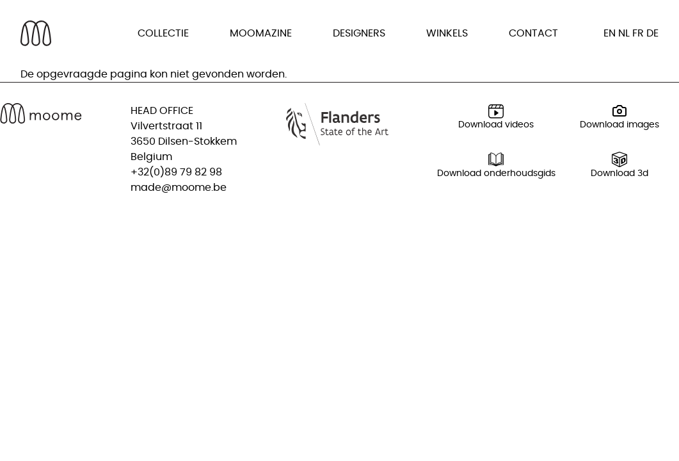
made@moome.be (179, 187)
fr (638, 33)
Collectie (163, 33)
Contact (533, 33)
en (609, 33)
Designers (359, 33)
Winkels (447, 33)
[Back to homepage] (35, 33)
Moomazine (261, 33)
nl (624, 33)
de (652, 33)
